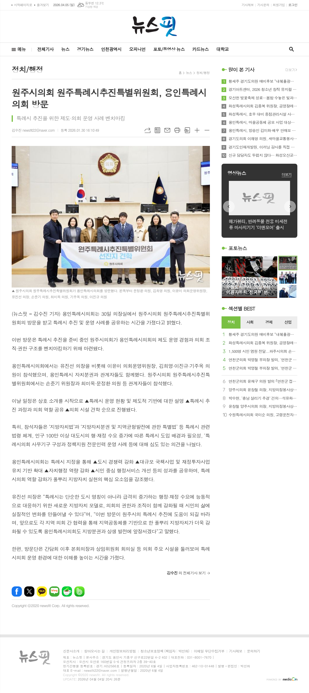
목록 (157, 130)
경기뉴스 (85, 49)
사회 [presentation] (249, 322)
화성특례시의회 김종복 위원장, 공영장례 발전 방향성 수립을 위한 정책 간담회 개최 (263, 106)
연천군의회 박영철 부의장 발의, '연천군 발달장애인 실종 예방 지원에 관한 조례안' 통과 (263, 368)
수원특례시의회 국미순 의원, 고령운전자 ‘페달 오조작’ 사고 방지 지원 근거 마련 (263, 414)
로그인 (292, 5)
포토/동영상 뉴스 (169, 49)
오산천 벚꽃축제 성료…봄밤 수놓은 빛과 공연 (263, 97)
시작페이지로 (23, 5)
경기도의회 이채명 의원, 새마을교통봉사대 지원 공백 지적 (263, 138)
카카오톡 (42, 591)
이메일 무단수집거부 (209, 651)
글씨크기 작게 (207, 130)
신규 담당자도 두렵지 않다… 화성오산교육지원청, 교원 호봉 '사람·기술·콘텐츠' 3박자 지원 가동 (263, 155)
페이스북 (17, 591)
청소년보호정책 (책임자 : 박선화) (165, 651)
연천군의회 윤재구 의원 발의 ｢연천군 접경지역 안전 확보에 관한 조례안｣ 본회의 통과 (263, 381)
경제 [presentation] (268, 322)
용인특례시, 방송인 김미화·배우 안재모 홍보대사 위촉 (263, 130)
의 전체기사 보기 (186, 573)
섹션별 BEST (241, 308)
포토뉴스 (237, 248)
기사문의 (263, 5)
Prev (229, 206)
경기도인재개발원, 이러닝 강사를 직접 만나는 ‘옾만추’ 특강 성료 (263, 147)
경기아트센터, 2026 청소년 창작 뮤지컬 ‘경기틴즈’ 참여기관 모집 (263, 89)
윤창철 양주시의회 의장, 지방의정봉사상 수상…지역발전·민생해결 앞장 (263, 406)
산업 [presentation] (287, 322)
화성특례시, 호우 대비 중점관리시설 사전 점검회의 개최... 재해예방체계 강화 (263, 114)
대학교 (222, 49)
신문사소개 (71, 651)
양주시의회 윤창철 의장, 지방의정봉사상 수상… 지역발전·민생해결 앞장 (263, 389)
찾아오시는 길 (94, 651)
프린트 (177, 130)
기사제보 (248, 5)
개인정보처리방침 (122, 651)
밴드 (79, 591)
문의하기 (253, 651)
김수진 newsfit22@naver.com (33, 130)
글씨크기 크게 (197, 130)
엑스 (29, 591)
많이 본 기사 (241, 69)
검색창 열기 (291, 49)
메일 (167, 130)
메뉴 (21, 49)
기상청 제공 (91, 7)
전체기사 (45, 49)
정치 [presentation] (230, 322)
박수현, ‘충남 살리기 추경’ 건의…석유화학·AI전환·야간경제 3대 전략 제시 (263, 398)
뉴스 (65, 49)
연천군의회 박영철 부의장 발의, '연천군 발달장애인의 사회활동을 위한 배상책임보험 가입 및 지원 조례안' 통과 (263, 359)
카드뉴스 (200, 49)
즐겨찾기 (43, 5)
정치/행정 (203, 72)
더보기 (287, 174)
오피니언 (137, 49)
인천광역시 (111, 49)
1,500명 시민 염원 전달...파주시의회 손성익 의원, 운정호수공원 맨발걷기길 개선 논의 (263, 351)
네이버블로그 (54, 591)
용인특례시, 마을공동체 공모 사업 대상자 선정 (263, 122)
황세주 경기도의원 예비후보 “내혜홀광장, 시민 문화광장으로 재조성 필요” (263, 81)
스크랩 (187, 130)
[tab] (231, 322)
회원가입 (279, 5)
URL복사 (147, 130)
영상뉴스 (236, 173)
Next (290, 206)
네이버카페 (67, 591)
